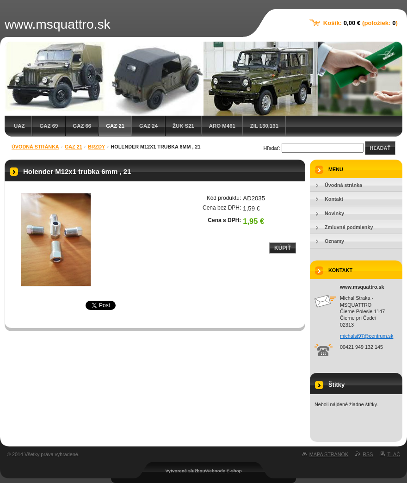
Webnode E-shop (223, 470)
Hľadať (380, 148)
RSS (368, 454)
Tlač (393, 454)
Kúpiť (282, 248)
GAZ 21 (115, 126)
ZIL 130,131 (264, 126)
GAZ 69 (48, 126)
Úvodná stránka (35, 146)
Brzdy (96, 146)
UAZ (19, 126)
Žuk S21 (183, 126)
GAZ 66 (82, 126)
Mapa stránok (328, 454)
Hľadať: (272, 148)
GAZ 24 (148, 126)
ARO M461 (222, 126)
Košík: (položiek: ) (360, 22)
